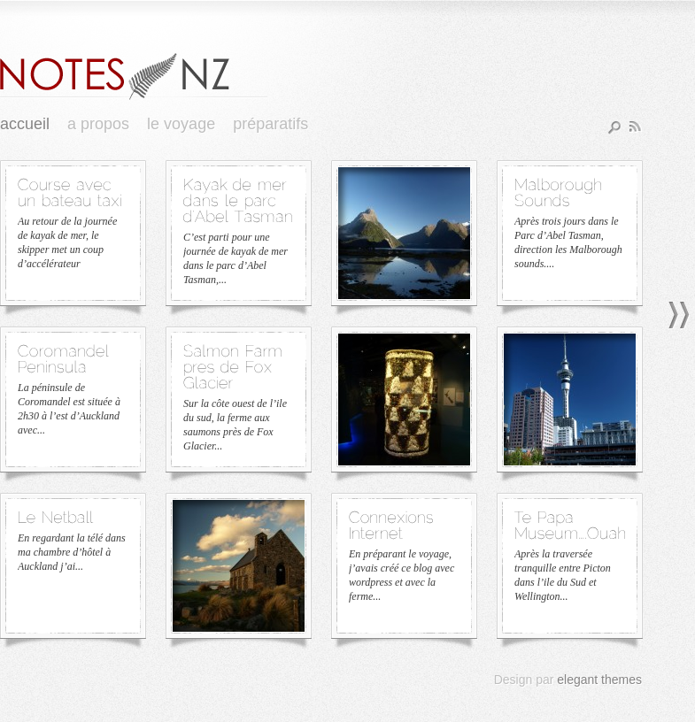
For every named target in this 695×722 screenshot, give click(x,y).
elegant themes (599, 679)
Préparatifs (270, 124)
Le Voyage (181, 124)
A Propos (98, 124)
